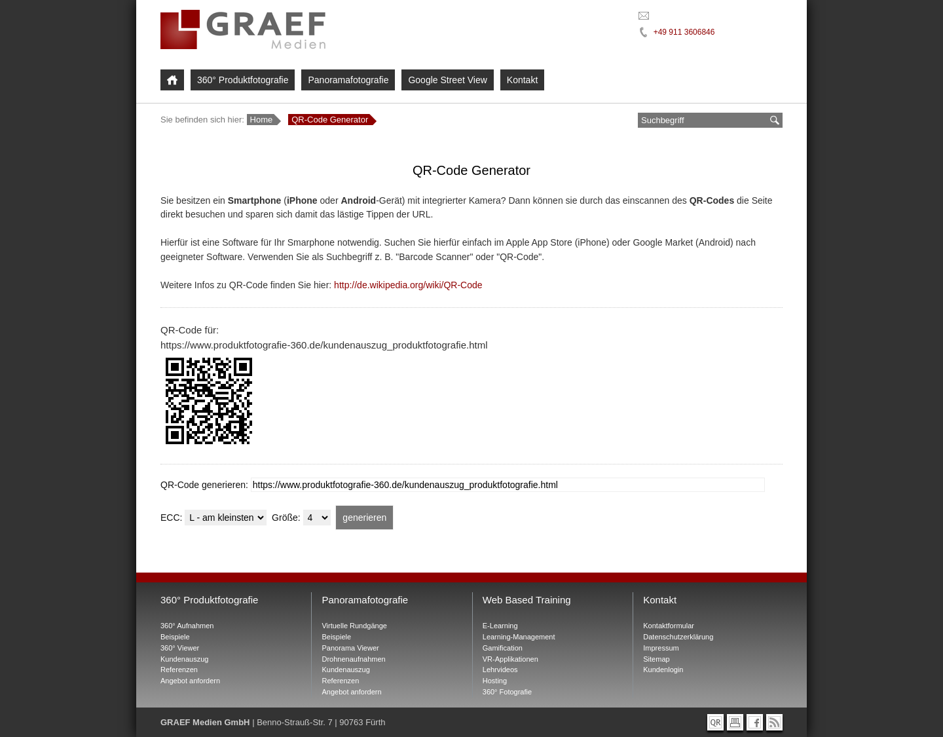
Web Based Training (527, 599)
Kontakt (522, 80)
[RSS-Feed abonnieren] (774, 722)
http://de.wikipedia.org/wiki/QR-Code (408, 285)
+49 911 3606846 (684, 32)
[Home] (172, 79)
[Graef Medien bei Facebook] (755, 722)
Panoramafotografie (348, 80)
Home (261, 119)
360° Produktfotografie (242, 80)
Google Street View (447, 80)
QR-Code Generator (329, 119)
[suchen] (775, 120)
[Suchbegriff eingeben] (702, 120)
